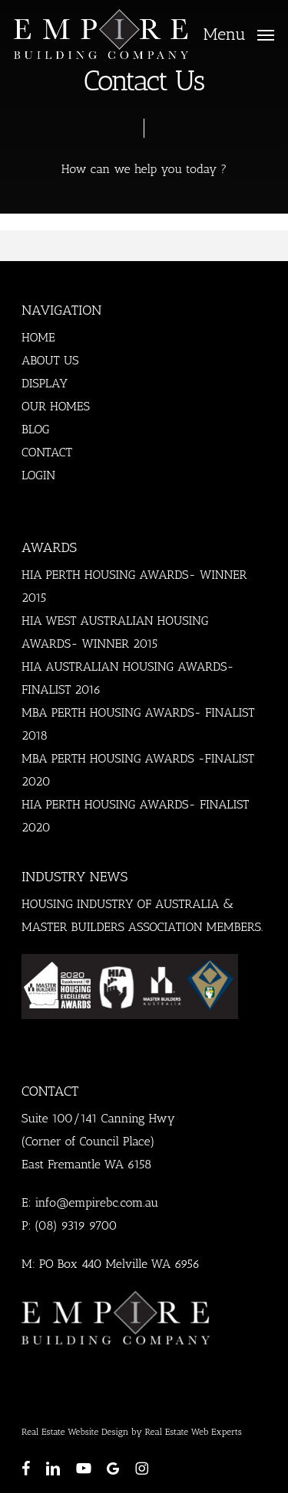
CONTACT (47, 452)
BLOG (36, 429)
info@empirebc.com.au (96, 1202)
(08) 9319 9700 (76, 1225)
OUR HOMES (56, 406)
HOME (38, 337)
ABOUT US (50, 360)
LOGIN (38, 475)
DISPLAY (45, 383)
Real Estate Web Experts (193, 1431)
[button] (239, 33)
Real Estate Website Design (75, 1431)
